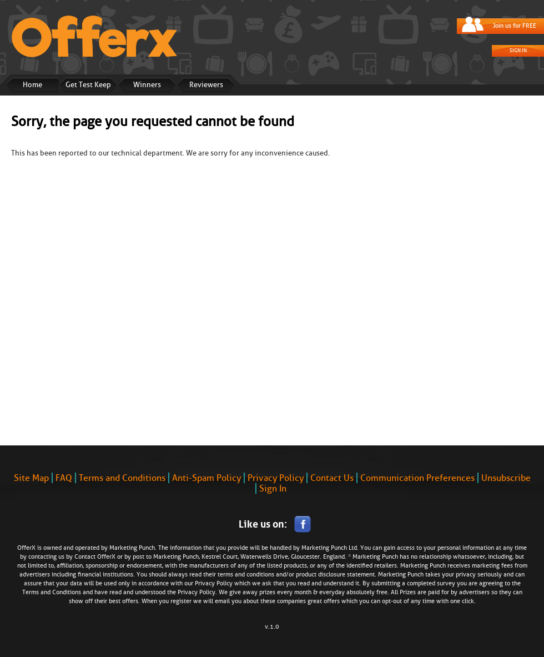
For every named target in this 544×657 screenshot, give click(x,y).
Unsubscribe (506, 478)
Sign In (518, 50)
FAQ (64, 478)
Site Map (31, 478)
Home (32, 84)
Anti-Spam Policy (206, 478)
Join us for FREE (514, 25)
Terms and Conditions (122, 478)
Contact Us (332, 478)
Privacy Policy (276, 478)
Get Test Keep (88, 84)
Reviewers (206, 84)
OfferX (106, 556)
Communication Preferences (417, 478)
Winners (147, 84)
